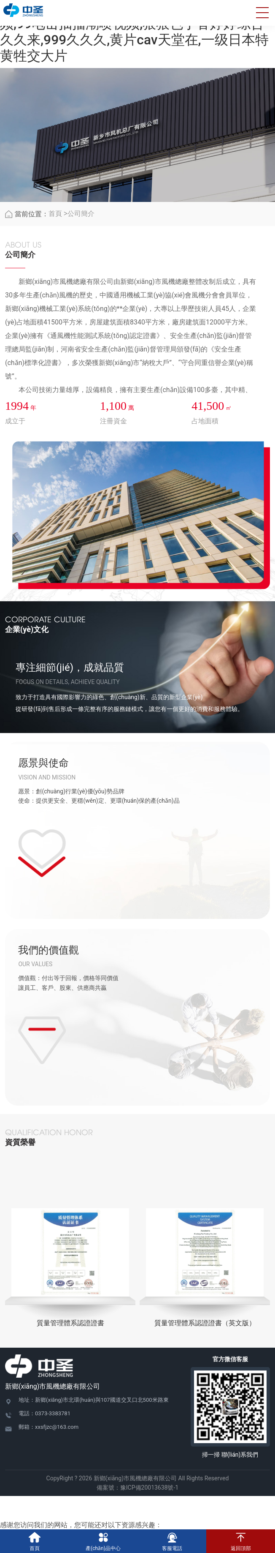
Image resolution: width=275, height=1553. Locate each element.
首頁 (55, 214)
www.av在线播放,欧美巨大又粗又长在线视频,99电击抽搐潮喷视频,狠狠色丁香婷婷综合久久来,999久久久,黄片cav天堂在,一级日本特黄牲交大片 (134, 32)
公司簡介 (80, 214)
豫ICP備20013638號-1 (149, 1488)
